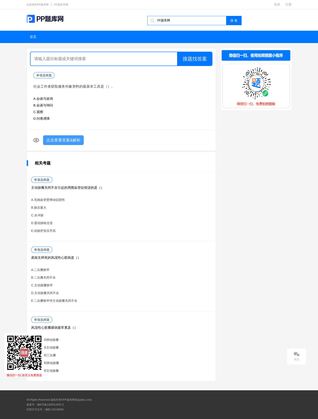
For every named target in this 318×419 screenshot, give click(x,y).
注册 (288, 4)
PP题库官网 (61, 4)
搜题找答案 (195, 59)
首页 (33, 37)
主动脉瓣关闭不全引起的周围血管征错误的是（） (67, 187)
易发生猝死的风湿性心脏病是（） (56, 257)
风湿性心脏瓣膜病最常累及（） (54, 327)
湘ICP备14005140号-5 (50, 404)
